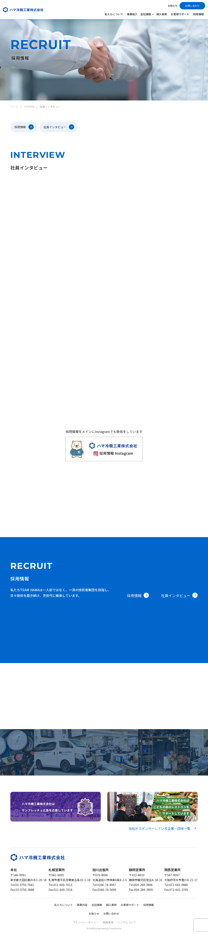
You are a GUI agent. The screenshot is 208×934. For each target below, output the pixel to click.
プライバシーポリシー (85, 922)
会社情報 (96, 905)
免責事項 (108, 922)
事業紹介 (132, 14)
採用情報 (198, 14)
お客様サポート (180, 14)
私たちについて (114, 14)
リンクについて (126, 922)
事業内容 (82, 905)
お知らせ (173, 5)
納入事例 (161, 14)
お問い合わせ (192, 5)
